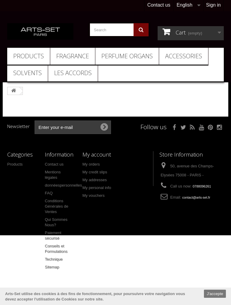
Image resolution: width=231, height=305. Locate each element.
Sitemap (52, 267)
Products (28, 56)
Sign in (213, 5)
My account (96, 154)
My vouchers (93, 195)
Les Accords (73, 73)
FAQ (49, 193)
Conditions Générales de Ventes (56, 206)
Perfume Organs (127, 56)
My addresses (94, 180)
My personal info (96, 187)
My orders (91, 164)
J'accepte (215, 293)
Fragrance (72, 56)
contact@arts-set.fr (196, 197)
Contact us (158, 5)
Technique (54, 259)
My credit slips (94, 172)
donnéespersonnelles (63, 185)
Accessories (183, 56)
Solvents (27, 73)
